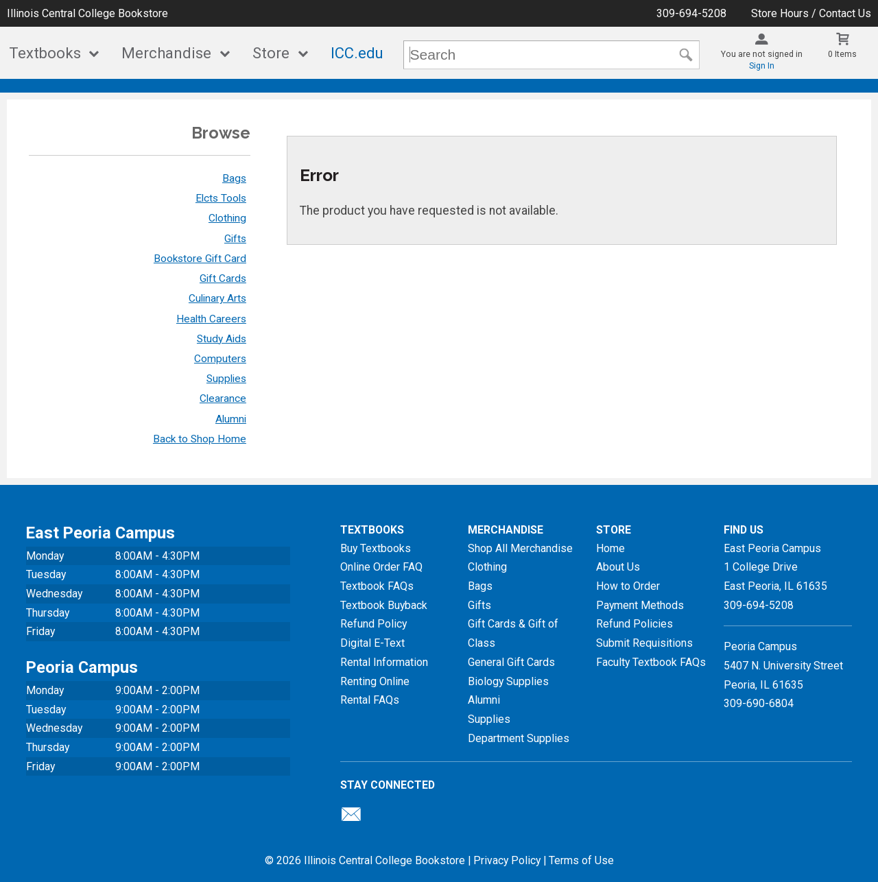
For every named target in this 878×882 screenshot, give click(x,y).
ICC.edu (357, 53)
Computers (220, 359)
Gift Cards (223, 278)
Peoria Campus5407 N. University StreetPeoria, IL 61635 (783, 665)
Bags (234, 178)
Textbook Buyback (383, 605)
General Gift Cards (511, 662)
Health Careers (211, 319)
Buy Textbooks (375, 548)
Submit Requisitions (644, 642)
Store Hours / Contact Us (811, 13)
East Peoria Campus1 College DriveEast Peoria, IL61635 (775, 567)
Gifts (235, 239)
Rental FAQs (369, 699)
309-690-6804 (759, 703)
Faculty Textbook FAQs (651, 662)
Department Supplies (518, 738)
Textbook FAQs (377, 586)
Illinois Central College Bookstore (87, 13)
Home (610, 548)
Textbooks (45, 53)
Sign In (761, 66)
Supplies (226, 378)
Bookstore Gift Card (200, 258)
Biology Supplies (508, 681)
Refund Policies (634, 623)
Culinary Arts (217, 298)
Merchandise (166, 53)
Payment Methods (640, 605)
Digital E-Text (372, 642)
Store (270, 53)
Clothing (227, 218)
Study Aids (221, 339)
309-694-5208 (691, 13)
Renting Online (375, 681)
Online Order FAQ (381, 566)
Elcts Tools (220, 198)
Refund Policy (373, 623)
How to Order (628, 586)
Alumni (230, 419)
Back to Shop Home (199, 439)
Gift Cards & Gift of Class (513, 633)
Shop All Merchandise (520, 548)
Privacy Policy (507, 860)
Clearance (223, 398)
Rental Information (384, 662)
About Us (618, 566)
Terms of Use (581, 860)
